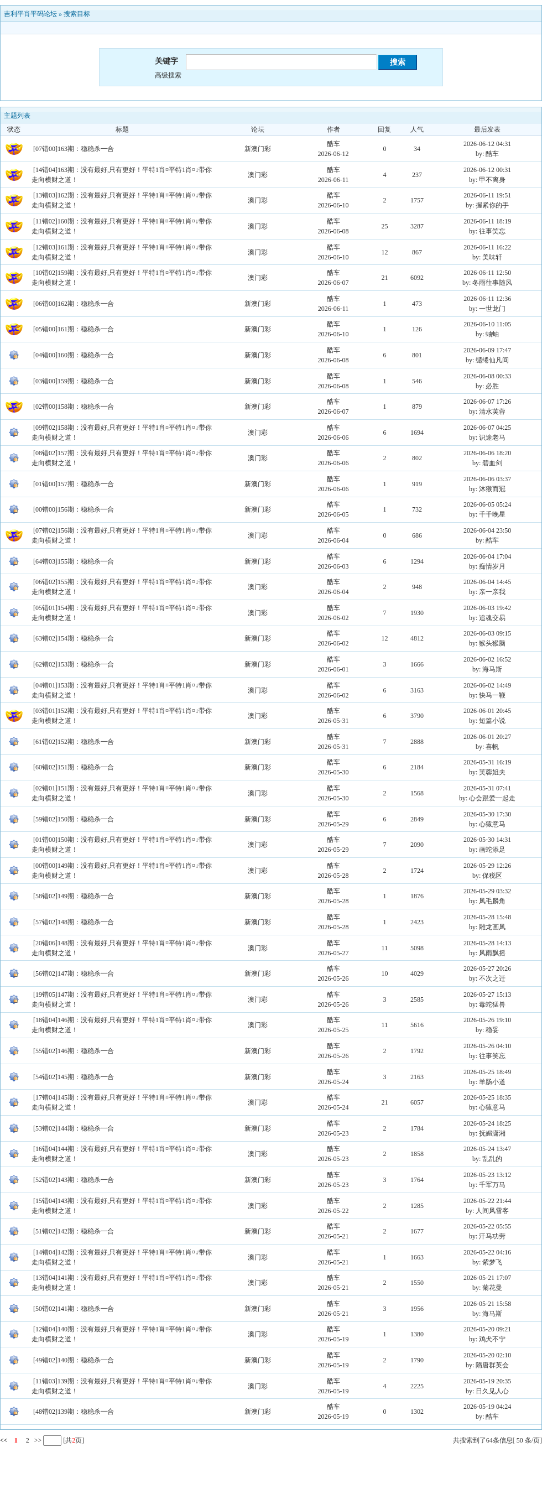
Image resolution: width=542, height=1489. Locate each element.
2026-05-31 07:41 (487, 788)
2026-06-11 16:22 (487, 247)
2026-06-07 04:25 (487, 427)
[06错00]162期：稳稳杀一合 (73, 304)
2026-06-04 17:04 (487, 556)
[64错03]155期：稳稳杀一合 (73, 561)
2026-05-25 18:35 (487, 1097)
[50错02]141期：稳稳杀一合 (73, 1309)
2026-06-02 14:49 (487, 685)
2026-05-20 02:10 (487, 1355)
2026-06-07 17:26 (487, 401)
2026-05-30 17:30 (487, 814)
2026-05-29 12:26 (487, 866)
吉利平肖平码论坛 (30, 14)
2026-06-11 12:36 (487, 299)
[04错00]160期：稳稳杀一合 (73, 355)
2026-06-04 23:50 (487, 530)
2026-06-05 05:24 (487, 504)
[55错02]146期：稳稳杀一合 (73, 1051)
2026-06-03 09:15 (487, 633)
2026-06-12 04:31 (487, 144)
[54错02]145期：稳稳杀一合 (73, 1077)
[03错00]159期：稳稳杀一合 (73, 381)
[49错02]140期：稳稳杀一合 (73, 1360)
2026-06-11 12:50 (487, 273)
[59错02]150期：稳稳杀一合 (73, 819)
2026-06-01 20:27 (487, 737)
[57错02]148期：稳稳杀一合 (73, 922)
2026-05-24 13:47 (487, 1149)
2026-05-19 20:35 (487, 1381)
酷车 (333, 144)
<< (4, 1440)
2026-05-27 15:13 (487, 994)
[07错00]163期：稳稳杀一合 (73, 149)
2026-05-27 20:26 (487, 968)
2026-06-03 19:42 (487, 608)
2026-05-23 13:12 (487, 1175)
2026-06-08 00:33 (487, 376)
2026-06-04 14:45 (487, 582)
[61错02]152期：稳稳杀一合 (73, 742)
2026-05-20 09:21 (487, 1329)
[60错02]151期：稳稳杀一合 (73, 767)
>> (37, 1440)
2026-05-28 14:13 (487, 943)
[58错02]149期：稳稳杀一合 (73, 896)
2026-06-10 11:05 (487, 324)
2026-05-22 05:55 (487, 1226)
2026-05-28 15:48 (487, 917)
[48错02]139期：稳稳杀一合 (73, 1411)
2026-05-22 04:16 (487, 1252)
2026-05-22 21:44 (487, 1201)
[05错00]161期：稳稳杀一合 (73, 329)
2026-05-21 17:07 (487, 1278)
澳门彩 (258, 175)
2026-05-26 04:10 (487, 1046)
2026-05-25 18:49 (487, 1072)
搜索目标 (77, 14)
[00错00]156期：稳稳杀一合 (73, 509)
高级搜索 (168, 75)
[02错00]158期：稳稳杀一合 (73, 406)
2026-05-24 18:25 (487, 1123)
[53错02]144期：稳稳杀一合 (73, 1128)
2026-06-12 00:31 (487, 170)
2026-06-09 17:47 (487, 350)
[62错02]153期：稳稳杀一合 (73, 664)
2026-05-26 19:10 (487, 1020)
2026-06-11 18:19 (487, 221)
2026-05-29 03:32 (487, 891)
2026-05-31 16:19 (487, 762)
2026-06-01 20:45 (487, 711)
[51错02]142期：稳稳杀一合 (73, 1231)
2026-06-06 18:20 (487, 453)
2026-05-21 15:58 (487, 1304)
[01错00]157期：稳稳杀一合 (73, 484)
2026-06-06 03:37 (487, 479)
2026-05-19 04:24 (487, 1406)
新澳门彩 (257, 149)
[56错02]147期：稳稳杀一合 (73, 973)
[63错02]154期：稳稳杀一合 (73, 638)
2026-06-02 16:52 (487, 659)
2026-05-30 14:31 (487, 840)
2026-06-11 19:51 (487, 195)
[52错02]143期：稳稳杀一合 (73, 1180)
